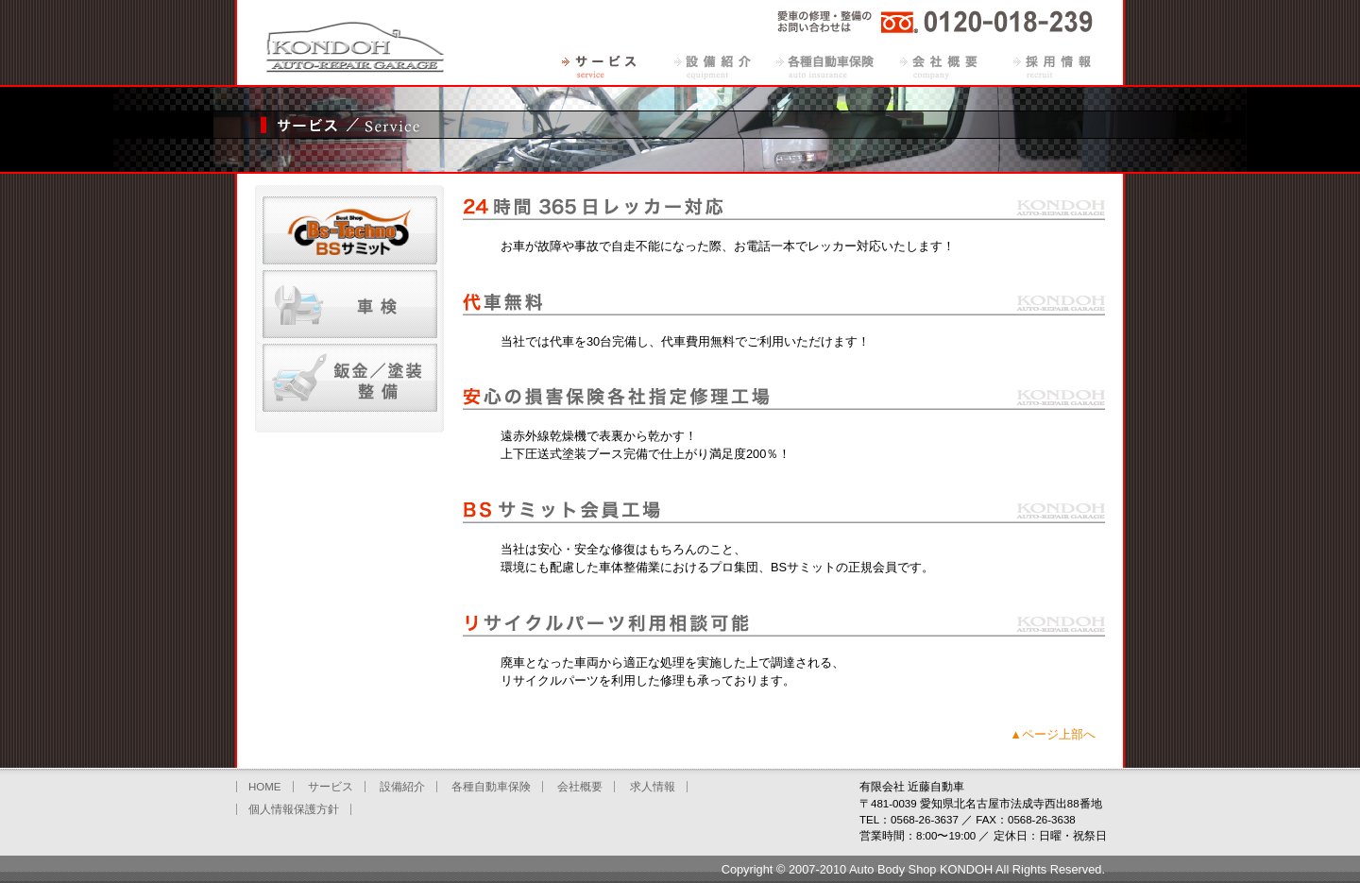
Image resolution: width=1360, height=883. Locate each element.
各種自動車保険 (825, 66)
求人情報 (1052, 66)
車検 (350, 304)
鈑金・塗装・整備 (350, 378)
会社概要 (939, 66)
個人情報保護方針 (293, 809)
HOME (264, 786)
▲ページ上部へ (1053, 734)
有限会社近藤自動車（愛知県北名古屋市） (354, 42)
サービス (599, 66)
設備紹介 (712, 66)
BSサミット (350, 230)
